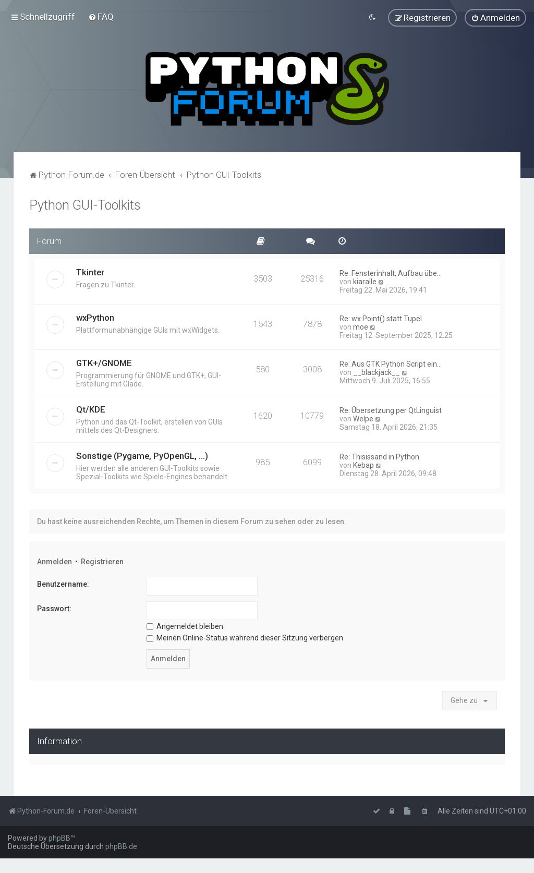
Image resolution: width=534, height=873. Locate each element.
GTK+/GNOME (104, 361)
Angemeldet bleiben (185, 624)
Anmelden (54, 559)
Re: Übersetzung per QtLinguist (390, 408)
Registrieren (102, 559)
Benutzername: (63, 582)
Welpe (363, 417)
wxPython (95, 315)
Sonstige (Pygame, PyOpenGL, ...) (142, 453)
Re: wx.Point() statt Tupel (380, 316)
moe (360, 325)
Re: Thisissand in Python (379, 455)
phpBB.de (121, 846)
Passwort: (54, 607)
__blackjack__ (376, 370)
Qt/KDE (90, 407)
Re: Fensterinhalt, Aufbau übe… (390, 271)
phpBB (59, 838)
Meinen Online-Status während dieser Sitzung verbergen (245, 636)
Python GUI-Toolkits (85, 203)
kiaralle (365, 279)
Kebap (363, 463)
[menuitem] (101, 16)
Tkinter (90, 270)
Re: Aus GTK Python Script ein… (390, 362)
